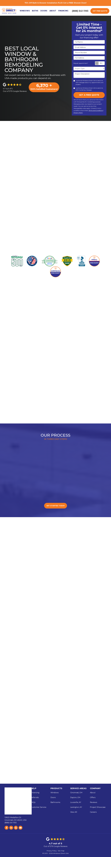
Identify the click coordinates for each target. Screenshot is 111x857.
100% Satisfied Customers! (44, 86)
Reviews (93, 802)
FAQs (33, 802)
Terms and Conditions (95, 110)
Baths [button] (35, 11)
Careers (93, 812)
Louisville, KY (75, 802)
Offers (92, 797)
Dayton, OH (75, 797)
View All (73, 812)
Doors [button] (44, 11)
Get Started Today (55, 505)
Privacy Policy (78, 112)
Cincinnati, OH (76, 792)
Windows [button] (25, 11)
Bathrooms (55, 802)
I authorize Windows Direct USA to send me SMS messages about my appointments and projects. (88, 82)
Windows (55, 792)
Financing (35, 792)
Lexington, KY (76, 807)
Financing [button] (64, 11)
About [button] (53, 11)
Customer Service (38, 807)
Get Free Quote (100, 11)
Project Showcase (97, 807)
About (92, 792)
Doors (53, 797)
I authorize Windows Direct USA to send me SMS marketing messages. (88, 89)
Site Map (61, 850)
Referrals (35, 797)
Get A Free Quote (89, 95)
